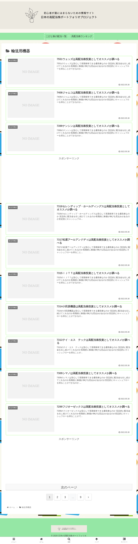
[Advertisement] (69, 182)
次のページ (69, 491)
